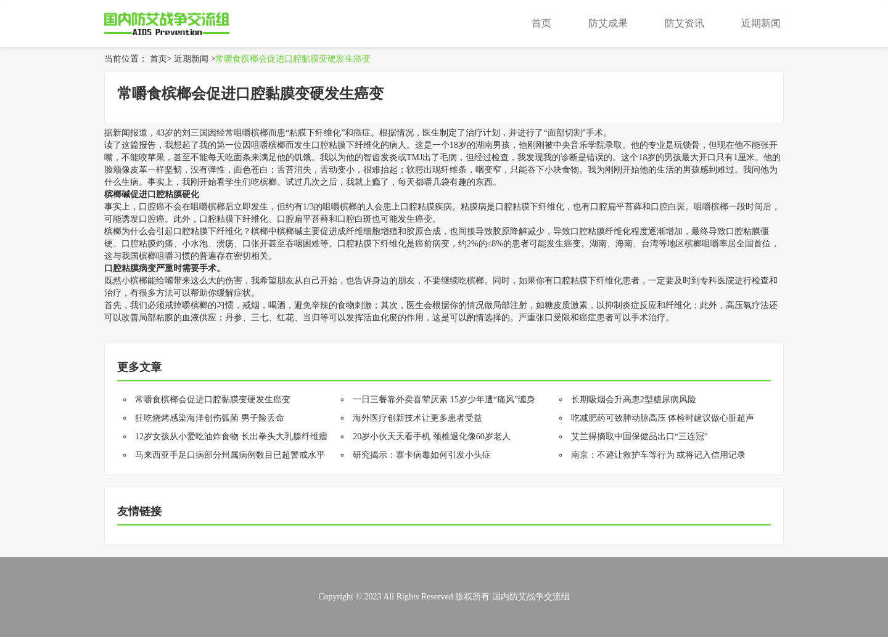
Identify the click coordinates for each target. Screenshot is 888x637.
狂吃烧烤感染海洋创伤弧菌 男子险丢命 (209, 418)
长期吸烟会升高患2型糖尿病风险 (633, 399)
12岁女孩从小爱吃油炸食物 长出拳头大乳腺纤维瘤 (231, 436)
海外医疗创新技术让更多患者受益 (417, 418)
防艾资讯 (684, 23)
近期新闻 (761, 23)
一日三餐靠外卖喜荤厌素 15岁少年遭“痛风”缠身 (444, 399)
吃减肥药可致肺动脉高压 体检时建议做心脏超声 (663, 418)
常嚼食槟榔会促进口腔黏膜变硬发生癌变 (293, 58)
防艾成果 (608, 23)
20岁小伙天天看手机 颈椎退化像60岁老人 (432, 436)
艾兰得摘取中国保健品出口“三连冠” (639, 436)
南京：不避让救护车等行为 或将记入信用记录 (658, 455)
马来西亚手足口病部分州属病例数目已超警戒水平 (230, 455)
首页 (541, 23)
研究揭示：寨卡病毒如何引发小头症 (422, 455)
